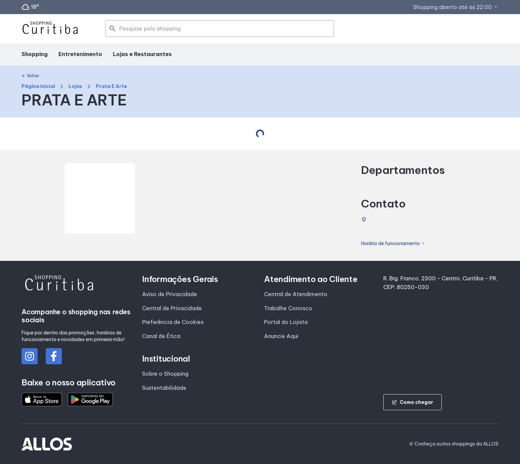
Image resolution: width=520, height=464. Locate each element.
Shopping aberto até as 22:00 (456, 7)
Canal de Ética (161, 336)
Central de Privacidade (172, 308)
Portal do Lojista (286, 322)
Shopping (34, 54)
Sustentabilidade (164, 387)
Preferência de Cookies (173, 322)
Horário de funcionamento (393, 243)
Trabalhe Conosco (288, 308)
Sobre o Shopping (165, 373)
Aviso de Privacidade (169, 294)
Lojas (75, 86)
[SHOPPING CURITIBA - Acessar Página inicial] (50, 29)
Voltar (30, 76)
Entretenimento (80, 54)
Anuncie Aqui (281, 336)
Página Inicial (38, 86)
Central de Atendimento (296, 294)
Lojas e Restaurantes (142, 54)
